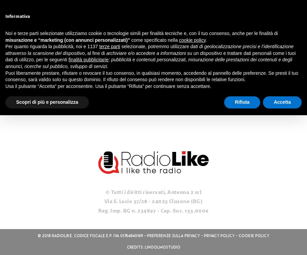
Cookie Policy (254, 236)
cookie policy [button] (192, 40)
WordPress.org (24, 116)
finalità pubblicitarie (89, 59)
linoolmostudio (162, 248)
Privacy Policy (219, 236)
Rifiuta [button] (242, 102)
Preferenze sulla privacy (173, 236)
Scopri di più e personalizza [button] (47, 102)
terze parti (109, 46)
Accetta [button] (282, 102)
